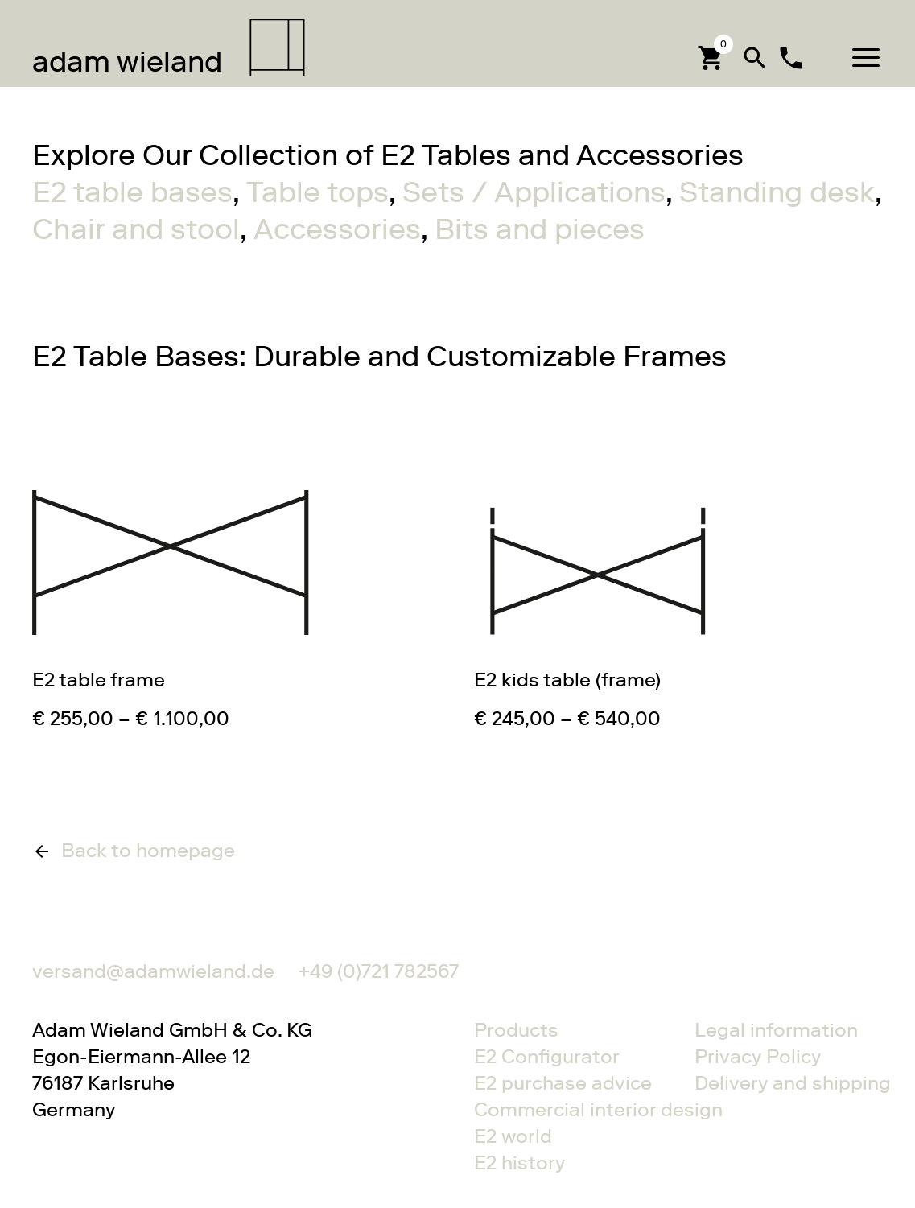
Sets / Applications (534, 192)
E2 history (519, 1162)
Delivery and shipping (788, 1083)
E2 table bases (132, 192)
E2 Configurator (547, 1056)
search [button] (754, 57)
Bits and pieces (540, 229)
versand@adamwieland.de (153, 971)
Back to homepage (148, 851)
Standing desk (777, 192)
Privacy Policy (757, 1056)
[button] (866, 57)
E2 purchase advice (563, 1083)
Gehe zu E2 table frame (237, 567)
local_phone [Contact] (791, 57)
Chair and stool (136, 229)
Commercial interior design (568, 1109)
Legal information (776, 1029)
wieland (127, 61)
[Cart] (711, 57)
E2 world (513, 1136)
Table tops (317, 192)
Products (516, 1029)
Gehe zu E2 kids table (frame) (679, 567)
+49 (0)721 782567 (379, 971)
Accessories (337, 229)
